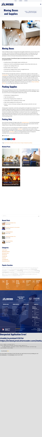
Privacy (34, 328)
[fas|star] (3, 329)
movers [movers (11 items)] (11, 271)
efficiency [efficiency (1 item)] (19, 267)
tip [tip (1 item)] (35, 274)
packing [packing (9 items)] (15, 274)
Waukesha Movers (6, 261)
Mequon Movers (5, 311)
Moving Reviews (25, 310)
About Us (23, 306)
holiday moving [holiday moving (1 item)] (6, 269)
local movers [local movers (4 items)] (17, 269)
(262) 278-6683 (36, 325)
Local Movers (14, 306)
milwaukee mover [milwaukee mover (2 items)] (27, 269)
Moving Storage (14, 310)
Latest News (4, 250)
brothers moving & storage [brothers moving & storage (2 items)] (7, 267)
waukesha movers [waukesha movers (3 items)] (16, 275)
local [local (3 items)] (12, 269)
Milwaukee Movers (5, 309)
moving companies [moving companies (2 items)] (30, 271)
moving (21, 142)
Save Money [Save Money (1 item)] (26, 274)
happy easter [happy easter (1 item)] (34, 267)
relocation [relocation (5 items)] (22, 274)
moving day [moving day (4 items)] (11, 272)
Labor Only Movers (15, 309)
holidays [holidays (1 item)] (10, 269)
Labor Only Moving (26, 164)
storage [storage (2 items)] (29, 274)
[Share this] (6, 139)
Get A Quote (24, 314)
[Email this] (3, 139)
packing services (25, 122)
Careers (20, 0)
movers (18, 142)
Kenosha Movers (5, 314)
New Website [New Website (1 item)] (6, 274)
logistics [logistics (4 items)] (22, 269)
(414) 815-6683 (36, 314)
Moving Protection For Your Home (12, 227)
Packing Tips (4, 256)
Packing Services (15, 311)
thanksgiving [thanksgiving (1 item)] (33, 274)
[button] (40, 4)
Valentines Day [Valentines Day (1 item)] (10, 275)
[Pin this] (14, 139)
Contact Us (24, 313)
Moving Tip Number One (11, 222)
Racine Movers (4, 313)
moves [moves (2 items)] (16, 271)
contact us (20, 129)
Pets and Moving (9, 241)
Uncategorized (5, 259)
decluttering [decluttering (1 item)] (16, 267)
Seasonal (4, 257)
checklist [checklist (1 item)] (13, 267)
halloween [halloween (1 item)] (26, 267)
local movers (6, 142)
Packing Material (6, 164)
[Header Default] (7, 4)
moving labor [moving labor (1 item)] (16, 272)
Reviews (26, 0)
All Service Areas (5, 306)
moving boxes (5, 75)
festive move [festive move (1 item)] (23, 267)
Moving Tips (4, 254)
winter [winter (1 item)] (21, 275)
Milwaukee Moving (5, 251)
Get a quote (11, 131)
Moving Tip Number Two (11, 236)
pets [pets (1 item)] (18, 274)
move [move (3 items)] (8, 271)
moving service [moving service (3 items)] (21, 272)
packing (30, 142)
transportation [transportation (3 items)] (5, 275)
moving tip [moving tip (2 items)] (33, 272)
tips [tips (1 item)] (36, 274)
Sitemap (38, 328)
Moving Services (5, 253)
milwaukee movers (13, 142)
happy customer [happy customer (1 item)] (30, 267)
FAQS (15, 0)
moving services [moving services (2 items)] (28, 272)
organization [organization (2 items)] (10, 274)
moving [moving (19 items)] (20, 271)
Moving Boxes (14, 313)
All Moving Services (15, 314)
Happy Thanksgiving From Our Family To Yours (11, 184)
